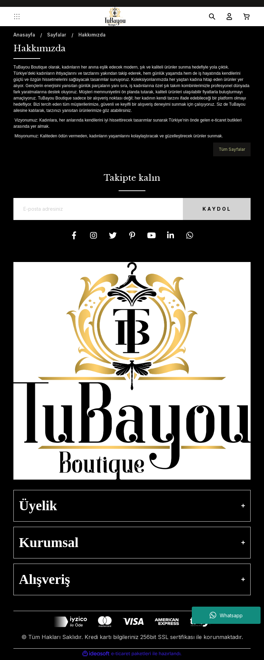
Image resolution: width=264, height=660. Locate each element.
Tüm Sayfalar (232, 149)
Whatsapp (226, 615)
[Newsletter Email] (132, 209)
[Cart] (244, 16)
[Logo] (114, 16)
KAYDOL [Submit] (212, 209)
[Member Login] (226, 16)
